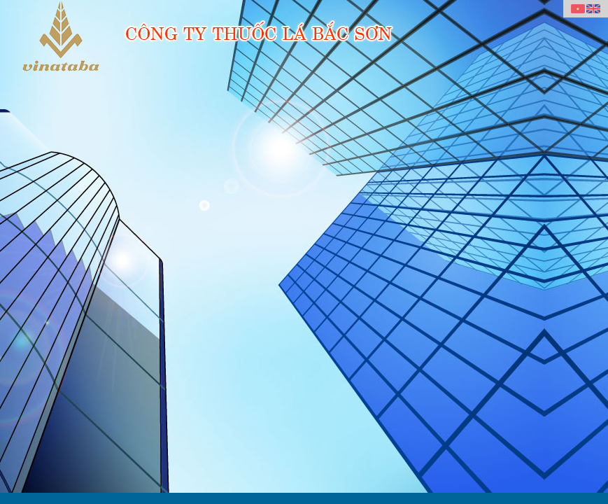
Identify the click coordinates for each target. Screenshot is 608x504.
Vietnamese (578, 9)
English (593, 9)
